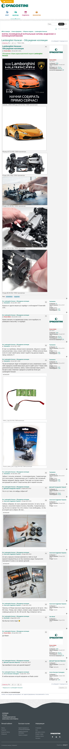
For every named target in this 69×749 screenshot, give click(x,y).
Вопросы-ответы (40, 736)
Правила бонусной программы (23, 732)
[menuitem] (61, 29)
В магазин (9, 1)
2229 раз (60, 68)
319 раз (59, 67)
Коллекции (5, 713)
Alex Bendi (52, 616)
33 (56, 303)
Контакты (38, 738)
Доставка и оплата (40, 732)
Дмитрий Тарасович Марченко (57, 661)
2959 (57, 63)
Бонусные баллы (5, 732)
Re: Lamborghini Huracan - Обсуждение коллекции (15, 301)
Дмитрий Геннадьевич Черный (57, 487)
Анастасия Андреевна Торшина (57, 499)
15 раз (59, 493)
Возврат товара (39, 734)
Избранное (4, 734)
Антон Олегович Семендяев (56, 672)
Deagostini (37, 15)
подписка (25, 15)
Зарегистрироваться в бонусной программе (24, 728)
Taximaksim (52, 301)
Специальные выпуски (9, 717)
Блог (37, 730)
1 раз (59, 309)
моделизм (16, 296)
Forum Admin (52, 60)
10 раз (59, 494)
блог (7, 15)
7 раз (59, 310)
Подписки (3, 730)
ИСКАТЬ (61, 24)
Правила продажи (22, 735)
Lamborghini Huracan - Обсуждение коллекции (24, 40)
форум (15, 16)
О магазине (38, 728)
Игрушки (4, 715)
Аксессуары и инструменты (10, 718)
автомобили (9, 296)
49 (56, 489)
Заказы (3, 728)
